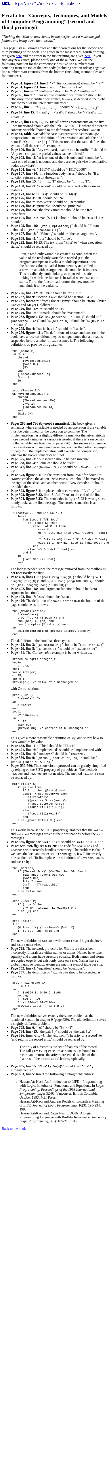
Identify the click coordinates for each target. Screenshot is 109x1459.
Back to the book (14, 1200)
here (19, 56)
